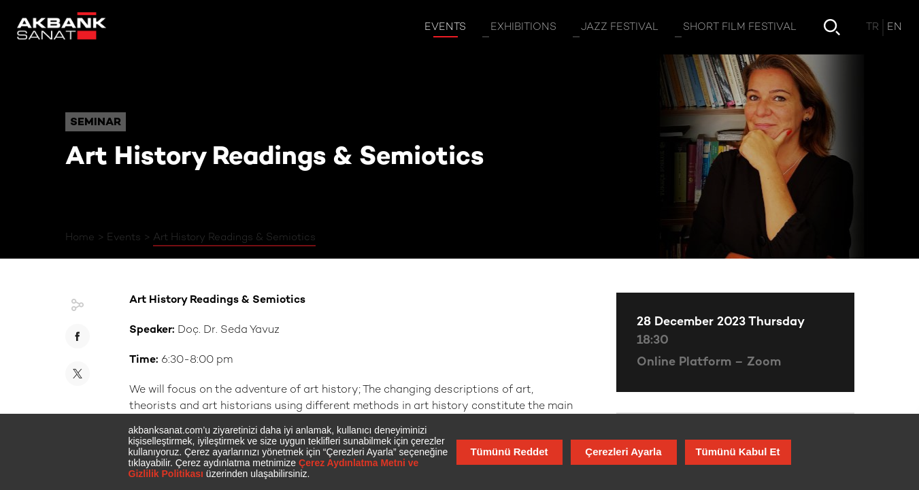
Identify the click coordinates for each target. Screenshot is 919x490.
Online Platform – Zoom (709, 362)
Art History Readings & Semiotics (234, 237)
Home (80, 237)
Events (124, 237)
